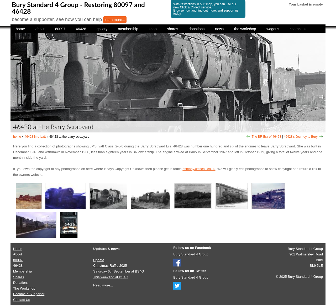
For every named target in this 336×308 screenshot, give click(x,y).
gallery (102, 29)
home (20, 29)
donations (197, 29)
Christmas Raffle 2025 (110, 266)
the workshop (245, 29)
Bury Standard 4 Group (190, 254)
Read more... (103, 285)
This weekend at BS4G (110, 277)
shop (152, 29)
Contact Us (21, 300)
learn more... (114, 20)
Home (17, 249)
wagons (272, 29)
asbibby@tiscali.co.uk (198, 169)
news (219, 29)
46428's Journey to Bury (301, 136)
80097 (60, 29)
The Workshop (24, 288)
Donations (21, 283)
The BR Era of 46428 (266, 136)
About (17, 254)
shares (172, 29)
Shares (18, 277)
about (40, 29)
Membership (22, 271)
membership (128, 29)
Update (98, 260)
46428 (81, 29)
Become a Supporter (28, 294)
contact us (298, 29)
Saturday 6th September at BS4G (118, 271)
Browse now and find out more (194, 10)
